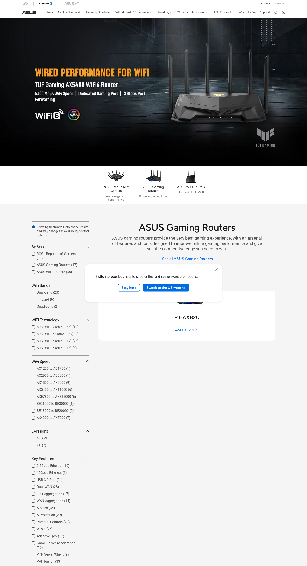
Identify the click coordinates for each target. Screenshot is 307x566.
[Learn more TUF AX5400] (153, 164)
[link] (29, 12)
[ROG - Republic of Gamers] (116, 185)
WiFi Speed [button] (60, 361)
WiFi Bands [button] (60, 285)
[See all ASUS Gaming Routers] (188, 259)
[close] (216, 269)
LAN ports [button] (60, 431)
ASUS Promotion (224, 12)
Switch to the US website (165, 287)
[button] (280, 3)
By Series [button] (60, 247)
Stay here (129, 287)
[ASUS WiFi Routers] (191, 185)
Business (266, 3)
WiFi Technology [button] (60, 320)
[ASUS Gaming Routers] (153, 185)
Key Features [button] (60, 458)
